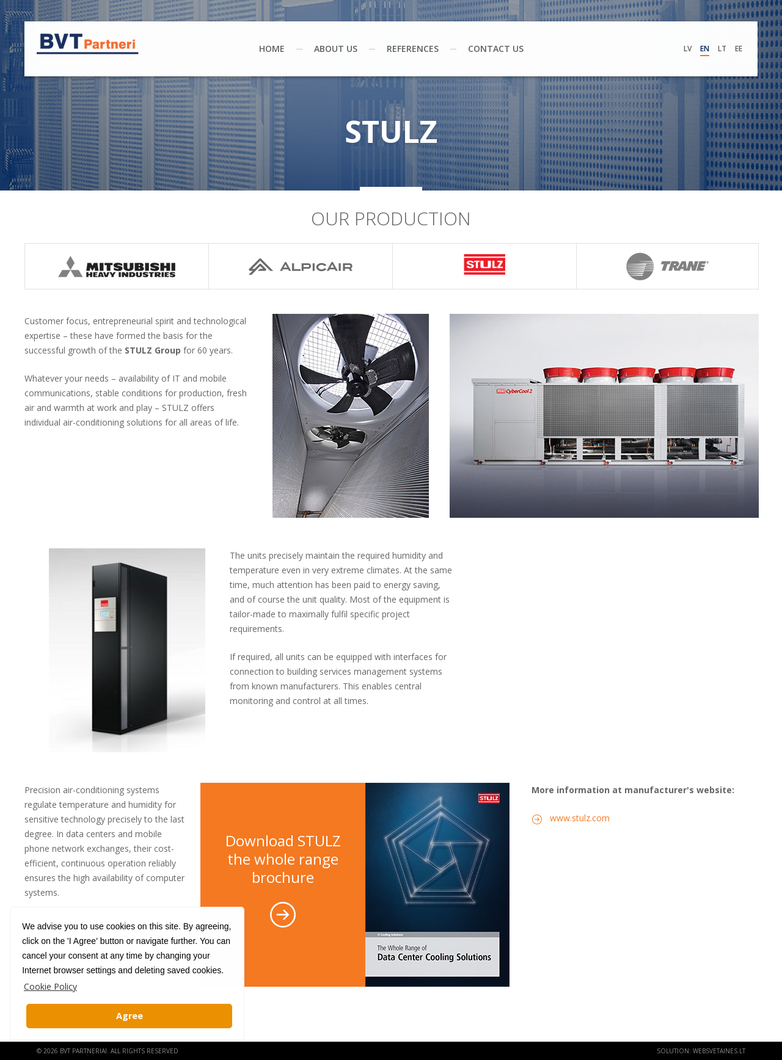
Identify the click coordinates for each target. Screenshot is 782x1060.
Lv (688, 48)
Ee (738, 48)
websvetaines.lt (719, 1051)
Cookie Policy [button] (50, 986)
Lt (722, 48)
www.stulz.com (580, 818)
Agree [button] (129, 1016)
